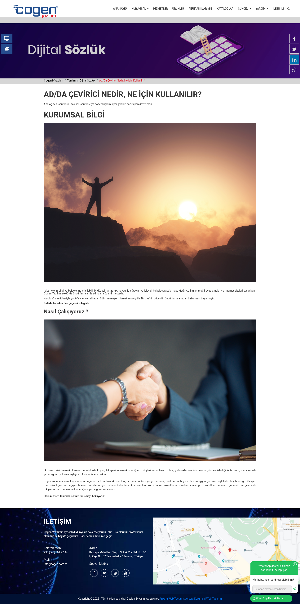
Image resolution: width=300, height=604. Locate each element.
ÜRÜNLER (178, 8)
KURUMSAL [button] (139, 8)
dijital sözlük (87, 80)
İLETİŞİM (278, 8)
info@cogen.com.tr (55, 564)
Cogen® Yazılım (148, 598)
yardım (71, 80)
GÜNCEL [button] (243, 8)
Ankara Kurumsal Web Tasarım (203, 598)
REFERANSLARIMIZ (200, 8)
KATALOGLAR (225, 8)
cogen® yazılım (53, 80)
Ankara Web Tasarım (172, 598)
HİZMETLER (160, 8)
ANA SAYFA (120, 8)
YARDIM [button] (261, 8)
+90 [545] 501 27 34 (56, 552)
